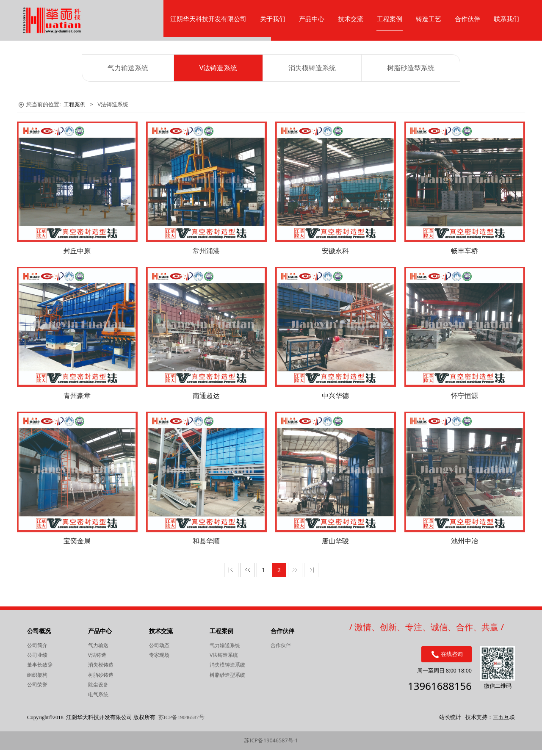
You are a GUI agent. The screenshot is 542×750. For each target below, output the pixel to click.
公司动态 (159, 645)
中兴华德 (335, 395)
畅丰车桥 (464, 250)
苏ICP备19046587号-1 (271, 740)
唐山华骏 (335, 540)
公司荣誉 (37, 684)
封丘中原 (77, 250)
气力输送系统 (128, 67)
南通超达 (206, 395)
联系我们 (506, 18)
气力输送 (98, 645)
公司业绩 (37, 655)
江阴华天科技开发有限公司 (208, 18)
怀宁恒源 (464, 395)
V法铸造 (97, 655)
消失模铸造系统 (312, 67)
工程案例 (389, 18)
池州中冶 (464, 540)
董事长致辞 (40, 664)
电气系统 (98, 694)
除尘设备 (98, 684)
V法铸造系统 (218, 67)
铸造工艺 (428, 18)
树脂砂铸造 (100, 675)
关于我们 (272, 18)
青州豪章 (77, 395)
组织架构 (37, 675)
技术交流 (350, 18)
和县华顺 (206, 540)
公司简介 (37, 645)
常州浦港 (206, 250)
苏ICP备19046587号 (181, 717)
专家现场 (159, 655)
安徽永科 (335, 250)
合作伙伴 (467, 18)
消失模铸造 (100, 664)
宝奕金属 (77, 540)
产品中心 (311, 18)
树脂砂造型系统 (410, 67)
